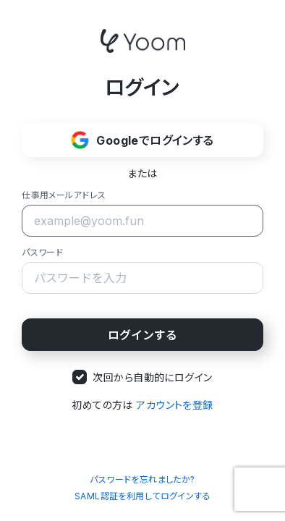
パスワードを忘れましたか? (142, 479)
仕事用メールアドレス (64, 195)
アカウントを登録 (174, 405)
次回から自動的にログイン (152, 377)
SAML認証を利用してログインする (142, 496)
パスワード (42, 252)
